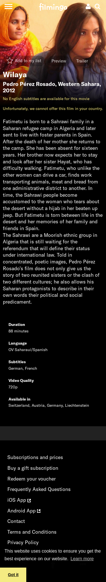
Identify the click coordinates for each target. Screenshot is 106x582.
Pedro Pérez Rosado (29, 84)
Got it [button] (13, 574)
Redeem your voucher (31, 478)
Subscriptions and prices (35, 457)
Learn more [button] (82, 558)
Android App (23, 510)
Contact (16, 521)
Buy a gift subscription (32, 468)
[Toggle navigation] (8, 6)
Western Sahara (78, 84)
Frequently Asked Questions (39, 489)
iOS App (19, 500)
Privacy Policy (23, 542)
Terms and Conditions (32, 532)
